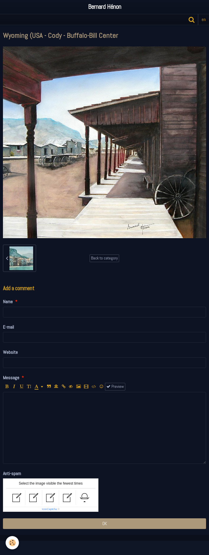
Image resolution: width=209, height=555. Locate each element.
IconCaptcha (49, 509)
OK (104, 523)
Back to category (104, 258)
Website (10, 352)
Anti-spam (12, 473)
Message (11, 378)
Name (8, 302)
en (204, 19)
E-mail (8, 327)
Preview (115, 386)
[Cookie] (12, 542)
